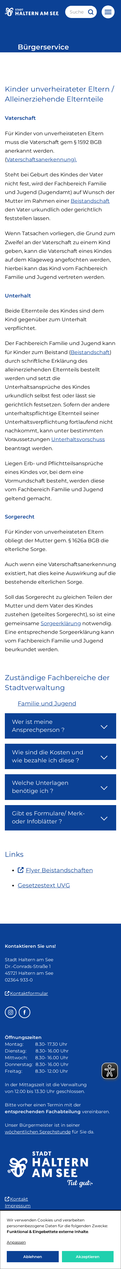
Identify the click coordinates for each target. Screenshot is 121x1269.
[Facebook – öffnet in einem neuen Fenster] (24, 1012)
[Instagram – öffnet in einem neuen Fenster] (10, 1012)
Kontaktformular (26, 993)
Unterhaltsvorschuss (78, 439)
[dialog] (60, 1240)
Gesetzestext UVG (44, 885)
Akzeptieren (87, 1256)
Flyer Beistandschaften (55, 870)
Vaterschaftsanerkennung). (41, 159)
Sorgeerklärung (61, 623)
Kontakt (16, 1199)
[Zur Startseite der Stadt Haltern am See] (32, 12)
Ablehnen (32, 1256)
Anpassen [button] (16, 1242)
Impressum (18, 1206)
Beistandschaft (90, 201)
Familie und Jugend (47, 703)
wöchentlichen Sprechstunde (38, 1132)
